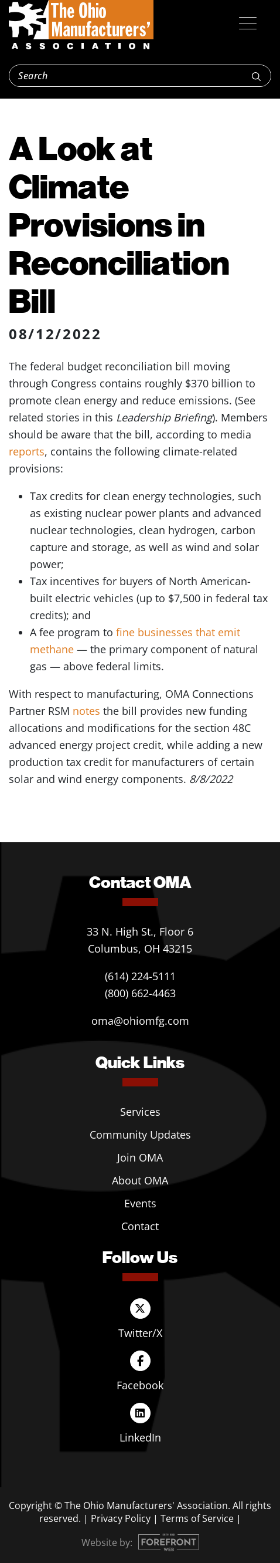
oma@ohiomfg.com (140, 1021)
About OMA (140, 1180)
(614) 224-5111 (140, 976)
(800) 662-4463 (140, 993)
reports (27, 451)
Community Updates (140, 1134)
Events (140, 1203)
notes (86, 711)
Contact (140, 1226)
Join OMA (140, 1157)
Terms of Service (197, 1518)
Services (140, 1112)
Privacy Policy (121, 1518)
